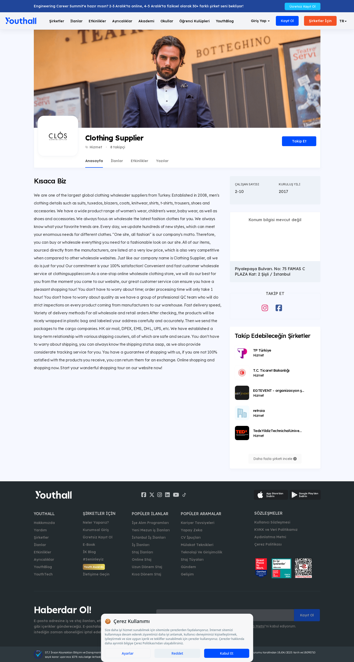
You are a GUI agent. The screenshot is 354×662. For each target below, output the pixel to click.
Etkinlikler (97, 21)
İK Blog (89, 552)
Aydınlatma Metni (270, 537)
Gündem (188, 567)
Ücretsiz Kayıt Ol (303, 6)
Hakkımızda (44, 523)
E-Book (89, 544)
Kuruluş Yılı (289, 184)
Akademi (146, 21)
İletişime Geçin (96, 574)
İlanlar (76, 21)
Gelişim (187, 574)
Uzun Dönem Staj (147, 567)
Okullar (166, 21)
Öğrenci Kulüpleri (194, 21)
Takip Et (299, 141)
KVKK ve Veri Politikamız (276, 529)
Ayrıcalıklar (44, 559)
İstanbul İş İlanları (149, 537)
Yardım (40, 530)
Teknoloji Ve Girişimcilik (201, 552)
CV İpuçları (191, 537)
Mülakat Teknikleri (197, 545)
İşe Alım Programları (150, 523)
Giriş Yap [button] (260, 21)
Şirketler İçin (320, 21)
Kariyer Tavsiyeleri (197, 523)
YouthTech (43, 574)
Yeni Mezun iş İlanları (151, 530)
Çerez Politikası (268, 544)
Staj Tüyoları (192, 559)
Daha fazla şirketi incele (275, 459)
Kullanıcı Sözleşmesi (272, 522)
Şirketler (56, 21)
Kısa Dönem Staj (146, 574)
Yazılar (162, 161)
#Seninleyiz (93, 559)
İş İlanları (140, 545)
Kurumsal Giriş (96, 530)
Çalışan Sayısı (247, 184)
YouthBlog (225, 21)
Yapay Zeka (191, 530)
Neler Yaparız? (96, 522)
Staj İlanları (142, 552)
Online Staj (141, 559)
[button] (343, 21)
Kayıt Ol (287, 21)
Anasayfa (94, 161)
